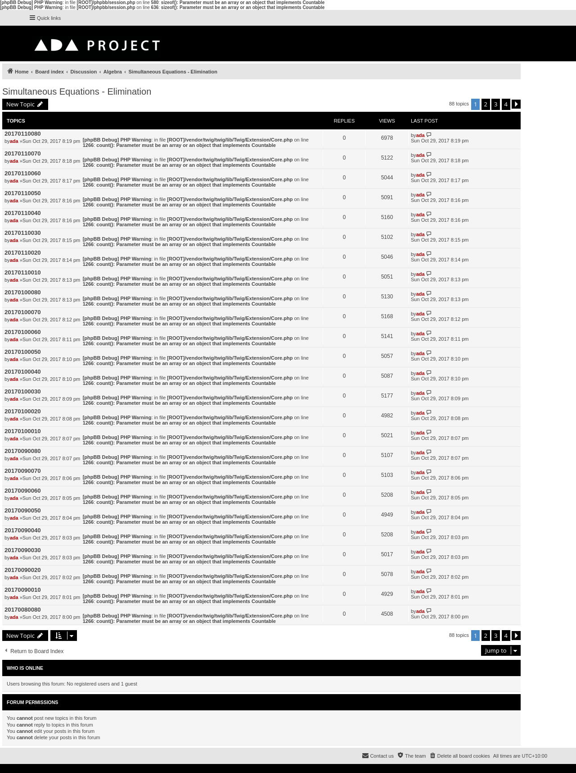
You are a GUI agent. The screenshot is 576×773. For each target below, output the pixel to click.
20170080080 (22, 609)
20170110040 (22, 213)
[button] (516, 104)
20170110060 (22, 173)
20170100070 (22, 312)
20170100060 (22, 332)
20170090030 (22, 550)
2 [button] (485, 104)
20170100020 (22, 411)
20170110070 (22, 153)
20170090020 (22, 570)
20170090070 (22, 470)
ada (14, 141)
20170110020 (22, 252)
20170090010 (22, 589)
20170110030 (22, 232)
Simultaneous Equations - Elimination (76, 91)
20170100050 (22, 351)
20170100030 (22, 391)
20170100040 (22, 371)
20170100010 (22, 431)
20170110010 (22, 272)
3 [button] (495, 104)
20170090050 (22, 510)
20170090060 (22, 490)
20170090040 (22, 530)
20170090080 (22, 451)
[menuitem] (459, 755)
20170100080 (22, 292)
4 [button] (506, 104)
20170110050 (22, 193)
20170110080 (22, 133)
